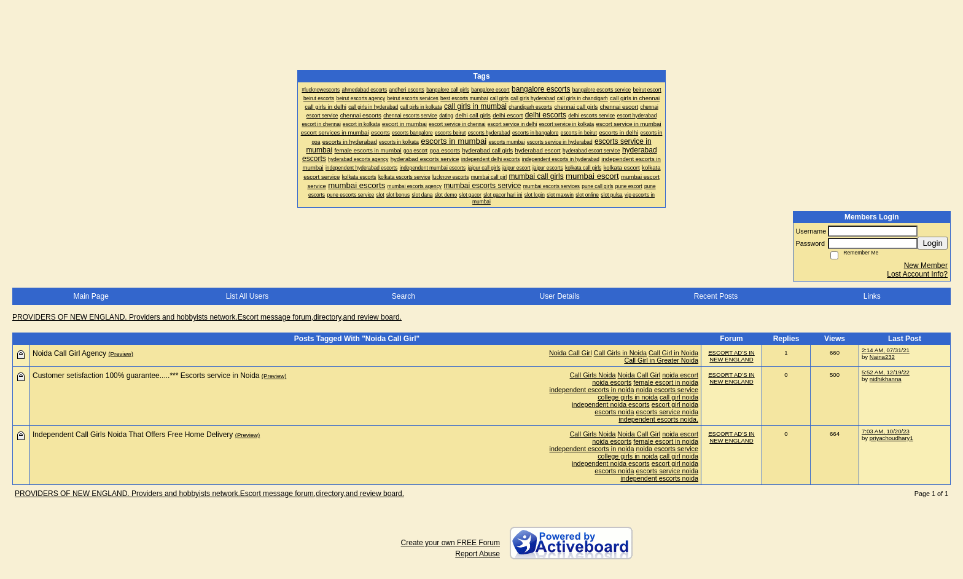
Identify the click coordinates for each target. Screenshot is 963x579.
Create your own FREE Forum (450, 542)
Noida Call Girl (570, 352)
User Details (559, 296)
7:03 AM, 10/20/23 (886, 431)
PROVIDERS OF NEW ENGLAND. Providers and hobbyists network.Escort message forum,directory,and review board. (207, 317)
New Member (926, 265)
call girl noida (679, 397)
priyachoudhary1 (891, 438)
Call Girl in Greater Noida (661, 360)
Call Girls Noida (593, 375)
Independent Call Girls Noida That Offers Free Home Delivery (133, 434)
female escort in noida (665, 382)
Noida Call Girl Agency (69, 353)
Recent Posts (716, 296)
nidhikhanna (886, 379)
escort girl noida (675, 404)
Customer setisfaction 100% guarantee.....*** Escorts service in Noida (146, 375)
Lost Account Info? (917, 274)
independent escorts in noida (592, 389)
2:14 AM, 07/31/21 (886, 350)
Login (932, 243)
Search (403, 296)
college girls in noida (628, 397)
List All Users (247, 296)
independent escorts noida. (658, 419)
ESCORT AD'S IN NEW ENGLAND (731, 356)
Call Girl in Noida (673, 352)
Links (872, 296)
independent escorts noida (659, 478)
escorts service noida (667, 412)
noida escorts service (667, 389)
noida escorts (611, 382)
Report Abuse (477, 553)
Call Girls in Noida (620, 352)
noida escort (680, 375)
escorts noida (614, 412)
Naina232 (882, 356)
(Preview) (120, 353)
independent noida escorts (611, 404)
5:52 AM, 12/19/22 (886, 372)
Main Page (90, 296)
